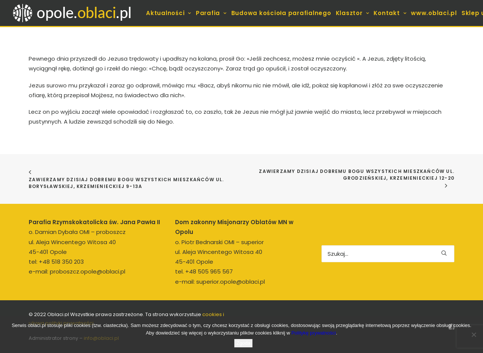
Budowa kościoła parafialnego (281, 13)
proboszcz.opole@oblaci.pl (87, 271)
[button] (443, 253)
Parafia (211, 13)
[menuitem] (169, 13)
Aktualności (168, 13)
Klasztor (352, 13)
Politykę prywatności (313, 333)
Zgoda (244, 343)
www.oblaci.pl (434, 13)
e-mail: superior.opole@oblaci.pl (220, 282)
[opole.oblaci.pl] (76, 13)
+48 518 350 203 (61, 262)
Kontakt (390, 13)
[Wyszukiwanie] (387, 253)
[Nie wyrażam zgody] (473, 334)
